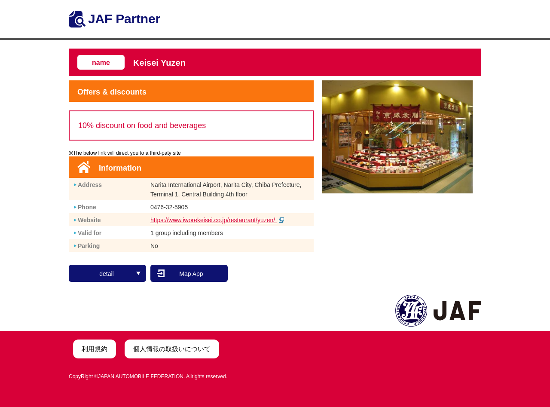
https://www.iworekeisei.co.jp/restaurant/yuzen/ (217, 220)
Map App (191, 273)
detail (120, 273)
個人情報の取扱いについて (172, 348)
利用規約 (94, 348)
